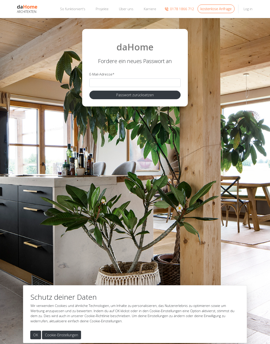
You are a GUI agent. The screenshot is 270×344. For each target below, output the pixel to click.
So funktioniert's (72, 9)
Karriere (150, 9)
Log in (248, 9)
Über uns (126, 9)
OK (35, 334)
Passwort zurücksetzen (135, 94)
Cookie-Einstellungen (61, 334)
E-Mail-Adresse (101, 74)
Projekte (102, 9)
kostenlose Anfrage (216, 8)
